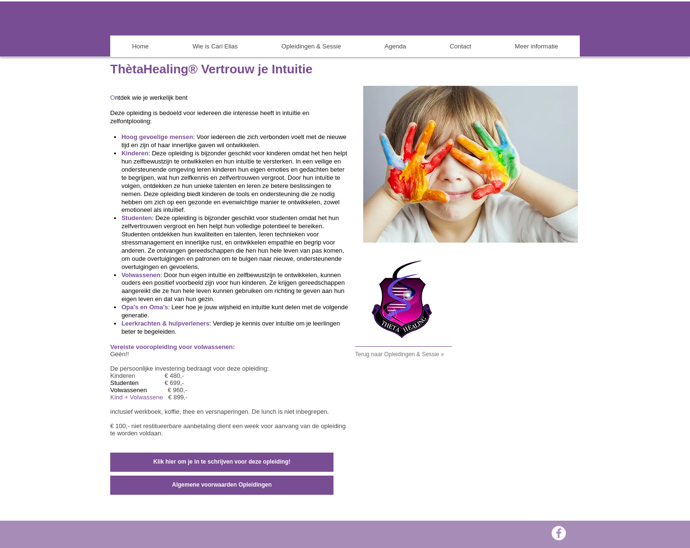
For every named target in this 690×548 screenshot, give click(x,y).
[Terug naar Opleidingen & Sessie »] (410, 354)
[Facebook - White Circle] (559, 533)
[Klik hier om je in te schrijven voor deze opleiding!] (222, 462)
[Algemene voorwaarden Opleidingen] (222, 485)
